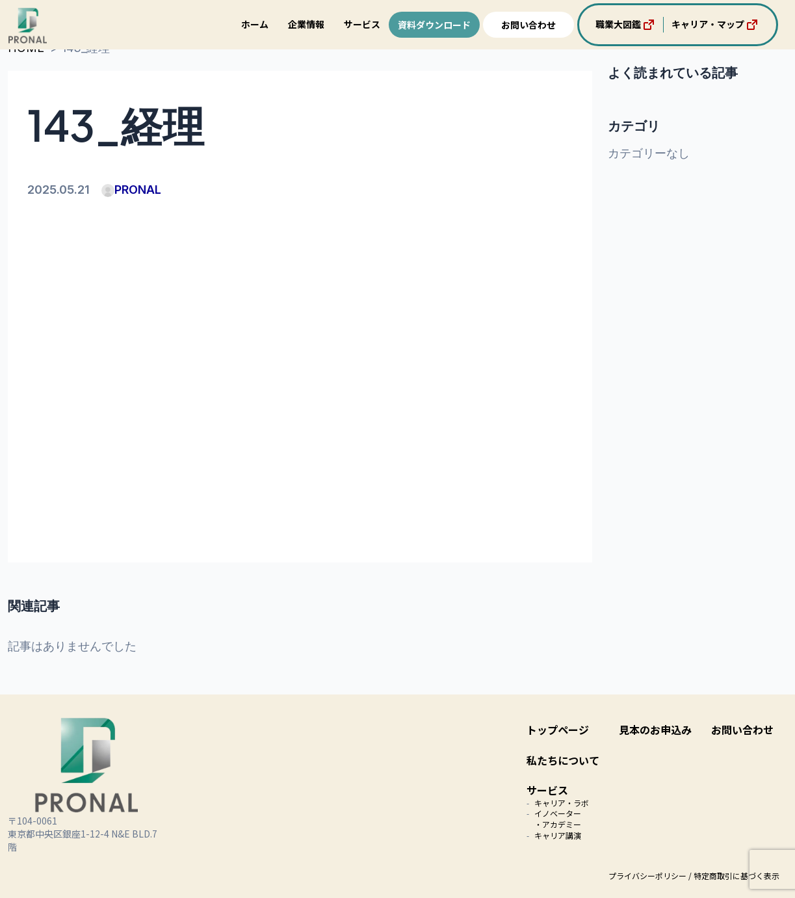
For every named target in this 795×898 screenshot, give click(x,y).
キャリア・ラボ (561, 802)
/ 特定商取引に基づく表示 (733, 875)
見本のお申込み (655, 729)
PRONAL (131, 189)
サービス (362, 24)
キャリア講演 (557, 835)
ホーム (254, 24)
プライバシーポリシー (647, 875)
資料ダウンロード (434, 24)
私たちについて (563, 760)
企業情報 (306, 24)
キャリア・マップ (715, 25)
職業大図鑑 (626, 25)
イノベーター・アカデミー (557, 819)
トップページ (558, 729)
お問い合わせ (528, 24)
